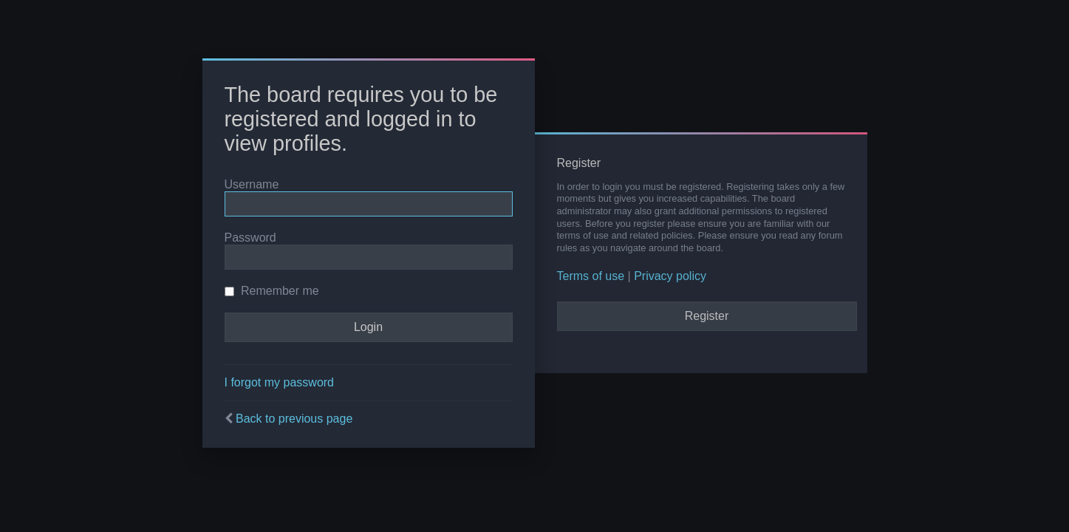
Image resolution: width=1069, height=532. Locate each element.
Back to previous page (294, 418)
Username (252, 184)
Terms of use (591, 276)
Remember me (272, 290)
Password (250, 237)
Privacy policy (670, 276)
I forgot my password (280, 382)
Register (707, 316)
